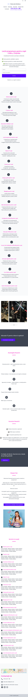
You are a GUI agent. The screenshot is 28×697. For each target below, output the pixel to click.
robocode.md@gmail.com (8, 681)
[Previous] (3, 312)
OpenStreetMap (24, 672)
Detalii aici (5, 460)
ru (22, 0)
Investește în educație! (8, 340)
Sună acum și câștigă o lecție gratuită (14, 504)
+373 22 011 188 (6, 678)
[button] (14, 670)
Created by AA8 (15, 695)
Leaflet (19, 672)
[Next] (25, 312)
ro (25, 0)
